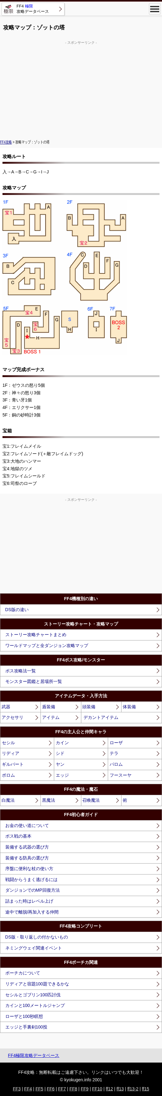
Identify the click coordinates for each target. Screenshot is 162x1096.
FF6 (51, 1088)
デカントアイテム (100, 717)
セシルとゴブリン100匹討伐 (32, 994)
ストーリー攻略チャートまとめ (35, 634)
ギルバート (13, 764)
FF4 (28, 1088)
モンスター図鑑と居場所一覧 (33, 681)
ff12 (109, 1088)
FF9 (84, 1088)
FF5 (39, 1088)
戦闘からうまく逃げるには (31, 879)
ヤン (60, 764)
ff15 (145, 1088)
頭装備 (88, 706)
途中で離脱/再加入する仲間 (32, 911)
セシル (8, 742)
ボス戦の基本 (18, 836)
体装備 (129, 706)
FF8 (73, 1088)
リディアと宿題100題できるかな (37, 983)
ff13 (120, 1088)
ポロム (8, 775)
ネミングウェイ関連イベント (33, 947)
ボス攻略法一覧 (20, 670)
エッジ (62, 775)
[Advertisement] (81, 89)
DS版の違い (17, 609)
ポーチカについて (22, 972)
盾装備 (48, 706)
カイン (62, 742)
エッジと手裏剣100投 (26, 1026)
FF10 (97, 1088)
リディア (10, 753)
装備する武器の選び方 (27, 846)
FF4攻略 (6, 142)
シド (60, 753)
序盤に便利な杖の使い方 (29, 868)
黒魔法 (48, 800)
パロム (116, 764)
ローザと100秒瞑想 (24, 1016)
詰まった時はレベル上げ (29, 901)
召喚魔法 (91, 800)
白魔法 (8, 800)
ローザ (116, 742)
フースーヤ (120, 775)
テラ (114, 753)
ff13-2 (133, 1088)
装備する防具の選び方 (27, 857)
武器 (6, 706)
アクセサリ (12, 717)
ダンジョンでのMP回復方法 (32, 890)
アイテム (51, 717)
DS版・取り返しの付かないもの (36, 936)
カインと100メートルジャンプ (35, 1005)
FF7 (62, 1088)
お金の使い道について (27, 825)
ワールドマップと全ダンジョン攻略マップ (46, 645)
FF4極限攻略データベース (34, 1055)
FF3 (17, 1088)
